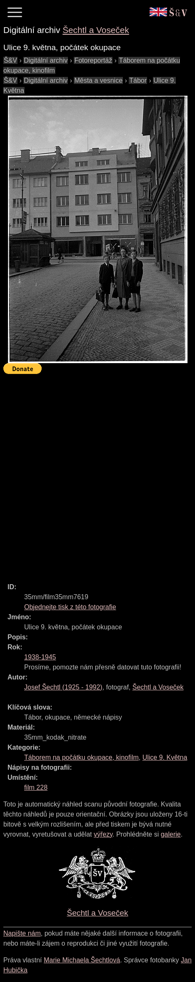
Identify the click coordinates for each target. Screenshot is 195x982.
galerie (171, 834)
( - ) (63, 687)
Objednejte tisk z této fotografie (70, 607)
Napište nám (22, 933)
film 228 (36, 787)
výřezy (103, 834)
